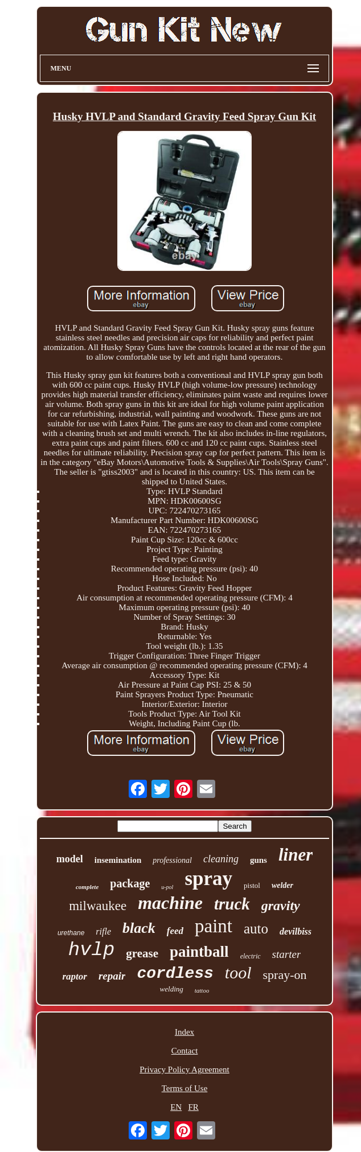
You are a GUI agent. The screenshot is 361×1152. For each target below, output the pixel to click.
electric (250, 956)
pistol (252, 885)
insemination (118, 860)
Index (184, 1031)
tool (238, 972)
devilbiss (295, 931)
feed (175, 930)
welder (282, 885)
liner (295, 855)
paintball (199, 951)
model (69, 859)
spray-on (285, 975)
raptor (74, 976)
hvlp (91, 950)
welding (171, 989)
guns (258, 860)
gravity (280, 905)
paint (213, 926)
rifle (103, 931)
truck (232, 904)
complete (87, 886)
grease (142, 953)
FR (193, 1107)
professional (172, 860)
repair (112, 976)
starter (286, 954)
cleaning (221, 859)
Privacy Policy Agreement (184, 1069)
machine (170, 902)
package (130, 883)
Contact (184, 1050)
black (138, 928)
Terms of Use (185, 1088)
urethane (71, 933)
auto (256, 928)
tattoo (202, 990)
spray (208, 878)
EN (176, 1107)
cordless (175, 973)
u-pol (167, 887)
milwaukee (97, 906)
